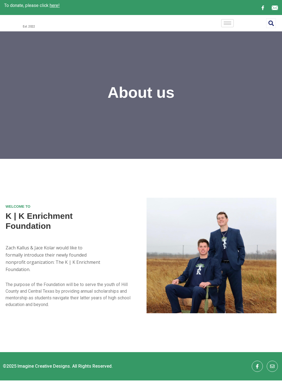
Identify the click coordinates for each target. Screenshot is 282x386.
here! (55, 5)
